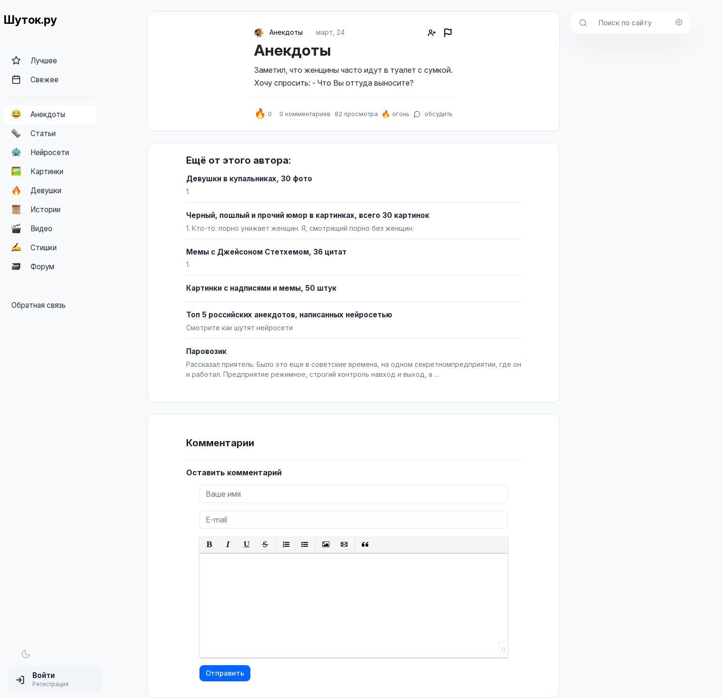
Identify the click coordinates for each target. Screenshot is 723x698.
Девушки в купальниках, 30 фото (249, 178)
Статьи (33, 133)
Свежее (35, 79)
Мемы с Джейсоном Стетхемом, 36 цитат (266, 251)
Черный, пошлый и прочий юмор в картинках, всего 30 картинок (307, 215)
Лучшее (34, 60)
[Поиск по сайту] (641, 22)
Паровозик (206, 351)
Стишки (34, 247)
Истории (35, 209)
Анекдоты (38, 114)
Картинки (37, 171)
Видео (31, 228)
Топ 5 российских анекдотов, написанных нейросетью (289, 314)
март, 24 (330, 32)
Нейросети (40, 152)
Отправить (225, 673)
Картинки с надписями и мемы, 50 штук (261, 288)
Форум (32, 266)
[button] (55, 679)
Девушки (36, 190)
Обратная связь (38, 305)
